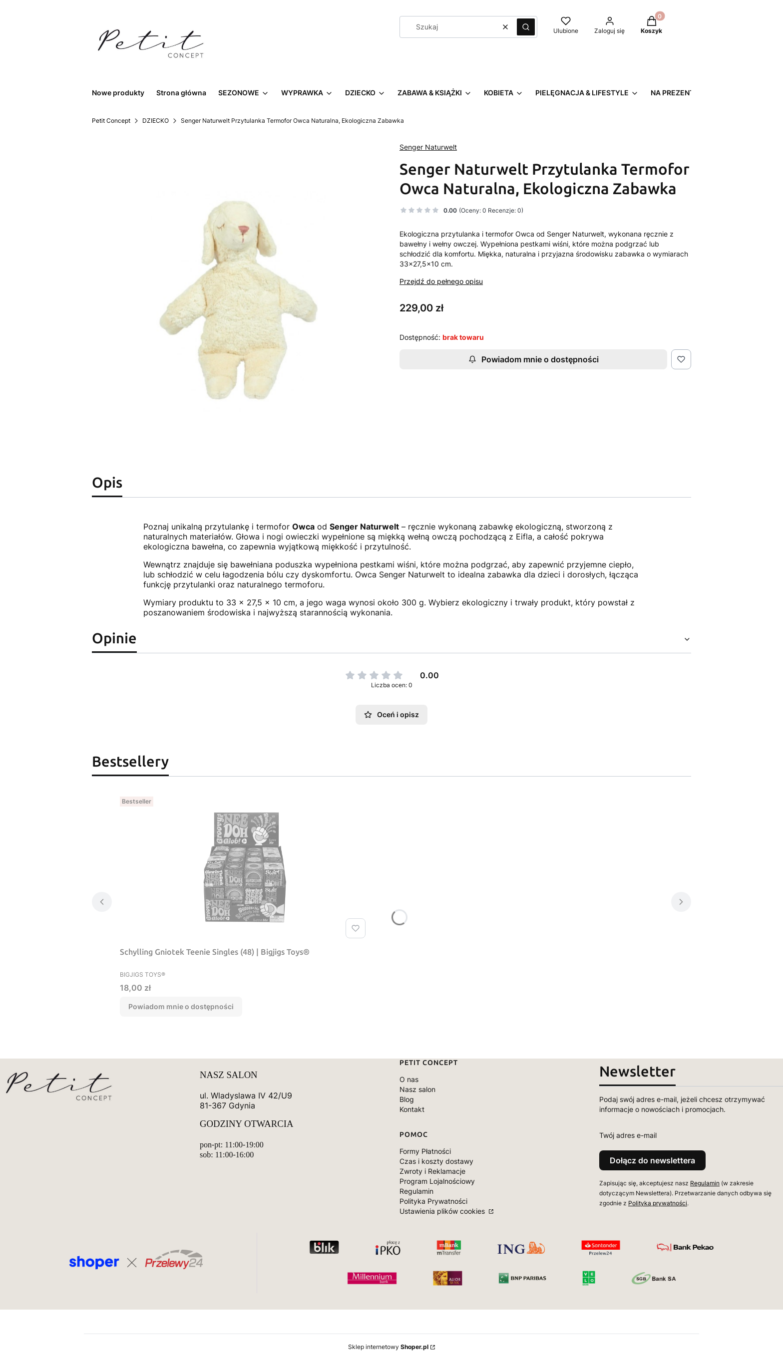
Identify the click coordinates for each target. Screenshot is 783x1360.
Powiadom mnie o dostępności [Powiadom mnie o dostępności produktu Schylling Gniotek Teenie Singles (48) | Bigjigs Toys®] (181, 1006)
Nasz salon (417, 1089)
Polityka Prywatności (433, 1201)
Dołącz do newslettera (652, 1160)
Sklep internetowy (388, 1347)
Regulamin (416, 1191)
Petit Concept (111, 120)
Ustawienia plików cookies (443, 1211)
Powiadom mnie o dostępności (533, 359)
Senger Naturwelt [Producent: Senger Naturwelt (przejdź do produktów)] (428, 147)
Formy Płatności (425, 1151)
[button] (526, 26)
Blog (406, 1099)
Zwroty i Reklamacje (432, 1171)
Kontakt (411, 1109)
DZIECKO (155, 120)
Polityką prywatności (657, 1203)
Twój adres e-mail (628, 1135)
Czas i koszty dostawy (436, 1161)
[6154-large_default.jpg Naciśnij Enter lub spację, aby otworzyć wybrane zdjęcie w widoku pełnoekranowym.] (238, 302)
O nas (408, 1079)
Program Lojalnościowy (437, 1181)
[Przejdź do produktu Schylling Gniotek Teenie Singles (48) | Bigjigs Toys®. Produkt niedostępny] (245, 867)
